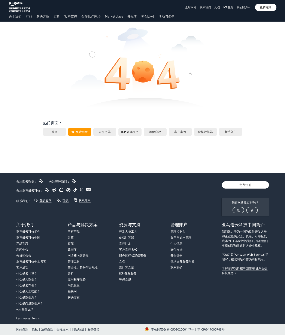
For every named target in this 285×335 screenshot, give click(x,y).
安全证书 (176, 255)
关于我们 (15, 16)
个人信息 (176, 243)
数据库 (72, 249)
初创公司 (147, 16)
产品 (29, 16)
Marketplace (114, 16)
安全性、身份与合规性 (83, 267)
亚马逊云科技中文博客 (31, 261)
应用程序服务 (77, 279)
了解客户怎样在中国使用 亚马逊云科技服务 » (245, 270)
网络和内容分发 (78, 255)
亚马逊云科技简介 (28, 231)
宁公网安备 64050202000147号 (172, 329)
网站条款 (22, 329)
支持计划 (125, 243)
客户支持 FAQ (128, 249)
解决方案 (42, 16)
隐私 (35, 329)
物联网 (72, 291)
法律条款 (47, 329)
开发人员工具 (128, 231)
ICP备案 (228, 7)
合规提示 (63, 329)
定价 (57, 16)
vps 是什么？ (25, 309)
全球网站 (190, 7)
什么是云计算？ (26, 273)
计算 (71, 237)
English (36, 318)
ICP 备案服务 (127, 273)
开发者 (132, 16)
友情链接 (93, 329)
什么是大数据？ (26, 279)
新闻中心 (22, 249)
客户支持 (70, 16)
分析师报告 (23, 255)
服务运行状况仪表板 (132, 255)
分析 (71, 273)
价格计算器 (126, 237)
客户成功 (22, 267)
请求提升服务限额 (182, 261)
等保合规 (125, 279)
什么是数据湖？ (26, 297)
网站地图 (78, 329)
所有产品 (74, 231)
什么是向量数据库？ (29, 303)
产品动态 (22, 243)
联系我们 (205, 7)
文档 (217, 7)
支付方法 (176, 249)
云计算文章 (126, 267)
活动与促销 (166, 16)
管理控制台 (177, 231)
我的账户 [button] (243, 7)
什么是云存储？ (26, 285)
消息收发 (74, 285)
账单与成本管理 (180, 237)
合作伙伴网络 (91, 16)
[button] (265, 7)
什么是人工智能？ (28, 291)
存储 (71, 243)
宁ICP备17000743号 (211, 329)
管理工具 (74, 261)
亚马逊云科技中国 (28, 237)
